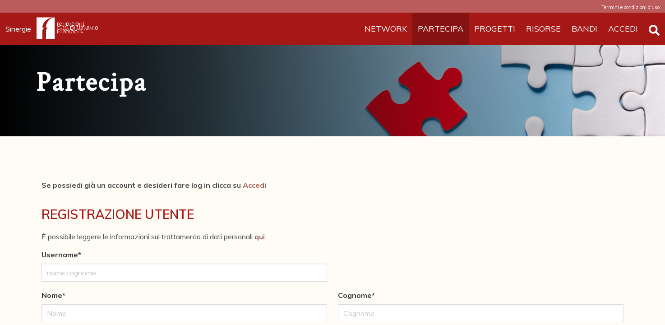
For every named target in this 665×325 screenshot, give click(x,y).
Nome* (53, 295)
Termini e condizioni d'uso (630, 7)
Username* (61, 254)
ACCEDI (623, 28)
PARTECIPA (440, 28)
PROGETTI (494, 28)
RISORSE (543, 28)
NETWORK (386, 28)
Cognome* (356, 295)
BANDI (584, 28)
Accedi (254, 185)
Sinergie (21, 28)
